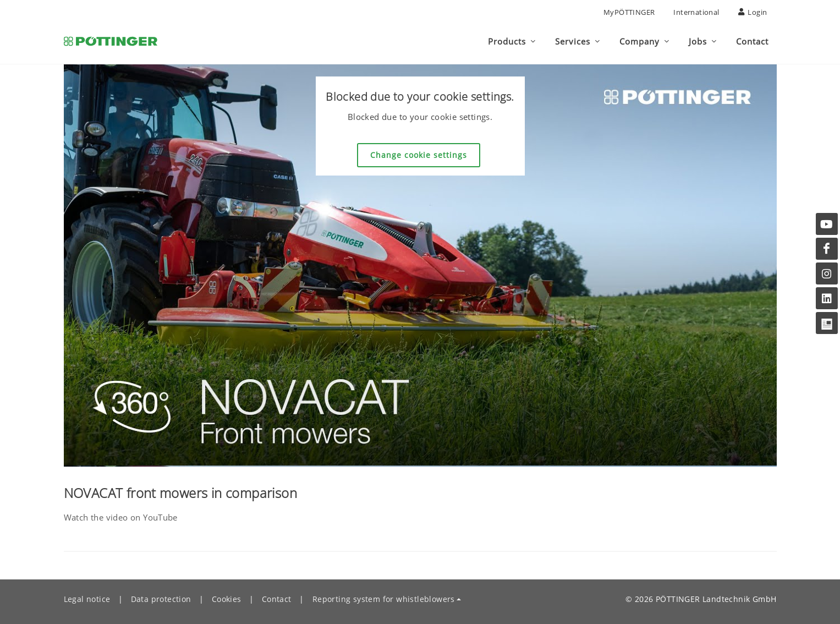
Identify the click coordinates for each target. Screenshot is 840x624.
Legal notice (87, 599)
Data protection (161, 599)
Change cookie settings (418, 155)
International (696, 12)
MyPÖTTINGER (629, 12)
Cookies (226, 599)
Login (752, 12)
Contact (277, 599)
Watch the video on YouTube (121, 517)
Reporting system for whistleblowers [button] (383, 599)
